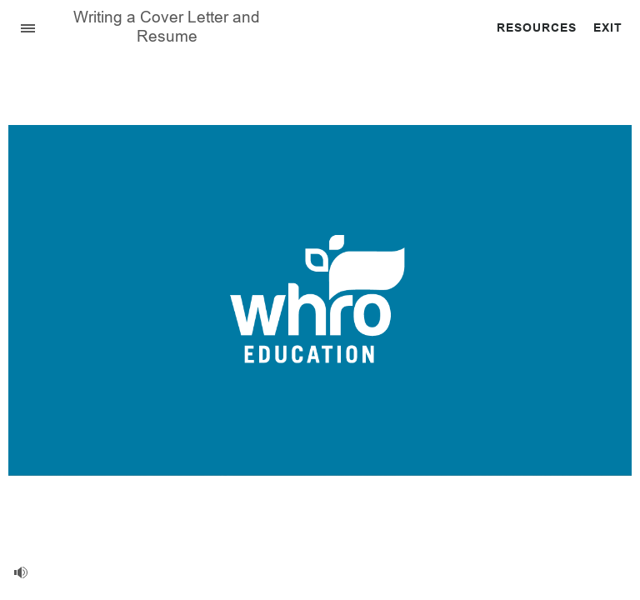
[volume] (20, 572)
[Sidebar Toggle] (21, 27)
